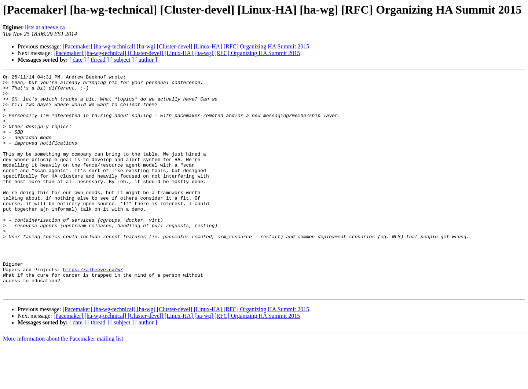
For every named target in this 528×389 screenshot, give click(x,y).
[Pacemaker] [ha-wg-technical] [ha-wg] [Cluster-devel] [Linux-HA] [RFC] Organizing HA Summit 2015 (186, 46)
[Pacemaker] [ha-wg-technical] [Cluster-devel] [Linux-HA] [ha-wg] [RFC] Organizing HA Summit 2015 (177, 53)
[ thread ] (98, 60)
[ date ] (77, 60)
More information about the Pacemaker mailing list (63, 382)
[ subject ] (122, 60)
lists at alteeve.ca (45, 27)
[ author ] (146, 60)
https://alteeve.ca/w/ (93, 309)
